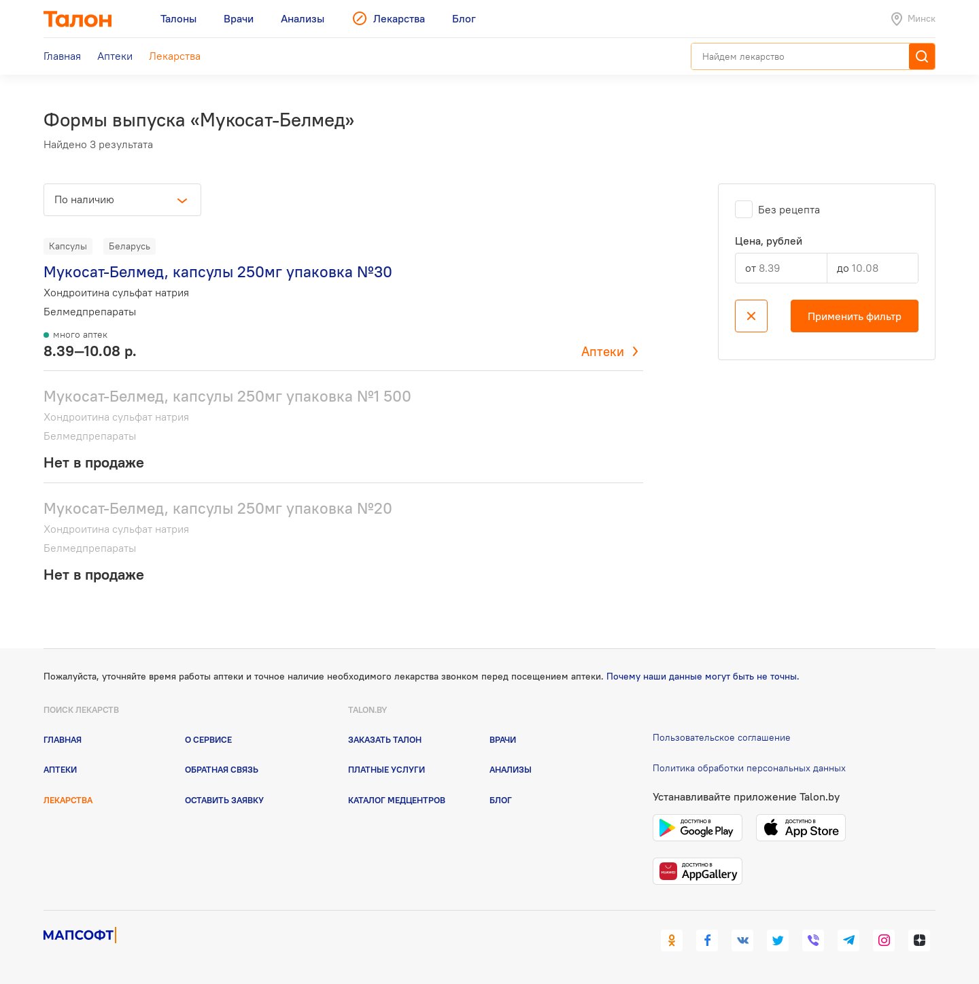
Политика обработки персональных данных (749, 768)
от (750, 268)
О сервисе (208, 739)
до (843, 268)
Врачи (503, 739)
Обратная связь (221, 769)
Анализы (511, 769)
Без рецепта (789, 209)
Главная (63, 739)
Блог (501, 799)
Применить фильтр (854, 316)
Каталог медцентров (396, 799)
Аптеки (602, 351)
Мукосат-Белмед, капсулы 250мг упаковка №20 (218, 508)
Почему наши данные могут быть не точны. (703, 676)
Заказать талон (385, 739)
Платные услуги (386, 769)
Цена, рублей (768, 240)
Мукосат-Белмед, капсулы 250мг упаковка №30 (218, 271)
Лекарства (68, 799)
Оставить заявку (224, 799)
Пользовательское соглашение (722, 737)
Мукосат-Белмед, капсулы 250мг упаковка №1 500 (227, 396)
